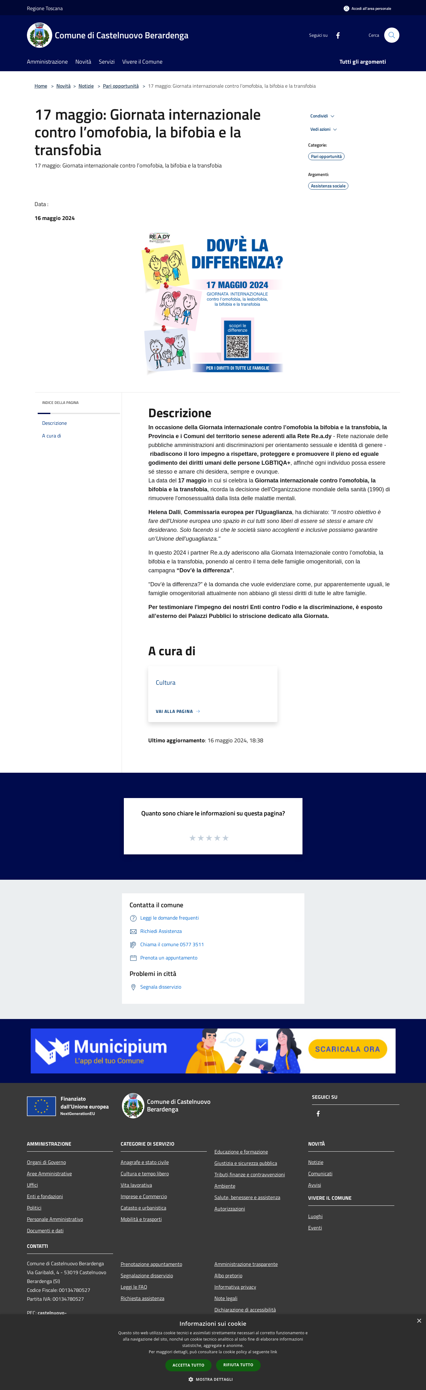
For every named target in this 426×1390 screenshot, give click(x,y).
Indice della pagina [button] (60, 402)
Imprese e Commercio (144, 1196)
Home (41, 86)
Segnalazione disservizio (147, 1275)
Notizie (86, 86)
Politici (34, 1207)
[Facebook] (335, 35)
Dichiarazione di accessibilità (245, 1309)
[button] (213, 1379)
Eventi (315, 1227)
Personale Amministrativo (55, 1219)
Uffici (32, 1185)
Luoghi (315, 1216)
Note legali (226, 1298)
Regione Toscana (45, 8)
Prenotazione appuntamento (151, 1264)
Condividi (323, 116)
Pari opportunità (121, 86)
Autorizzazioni (229, 1208)
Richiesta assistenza (142, 1298)
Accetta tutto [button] (188, 1365)
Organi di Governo (46, 1162)
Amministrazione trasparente (246, 1264)
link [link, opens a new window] (273, 1352)
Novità (63, 86)
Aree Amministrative (49, 1173)
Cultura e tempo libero (145, 1173)
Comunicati (320, 1173)
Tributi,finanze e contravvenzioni (249, 1174)
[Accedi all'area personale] (367, 8)
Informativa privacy (235, 1287)
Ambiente (224, 1186)
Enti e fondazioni (45, 1196)
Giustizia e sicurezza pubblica (245, 1163)
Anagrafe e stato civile (145, 1162)
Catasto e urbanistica (143, 1207)
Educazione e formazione (241, 1151)
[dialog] (213, 1352)
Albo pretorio (228, 1275)
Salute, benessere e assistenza (247, 1197)
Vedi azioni (324, 129)
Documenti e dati (45, 1230)
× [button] (418, 1321)
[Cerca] (391, 35)
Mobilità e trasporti (141, 1219)
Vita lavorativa (136, 1185)
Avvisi (314, 1185)
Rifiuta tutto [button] (238, 1365)
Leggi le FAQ (134, 1287)
